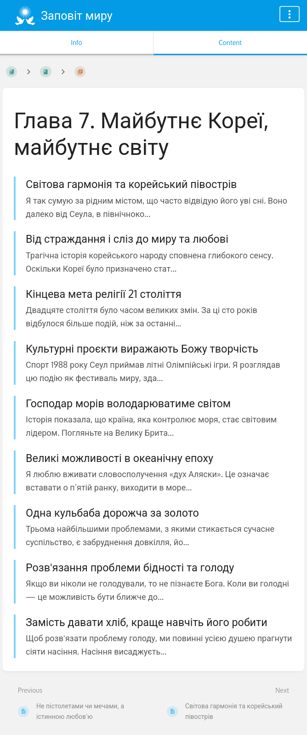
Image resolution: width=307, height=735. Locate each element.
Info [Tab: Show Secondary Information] (76, 42)
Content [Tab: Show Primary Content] (230, 42)
